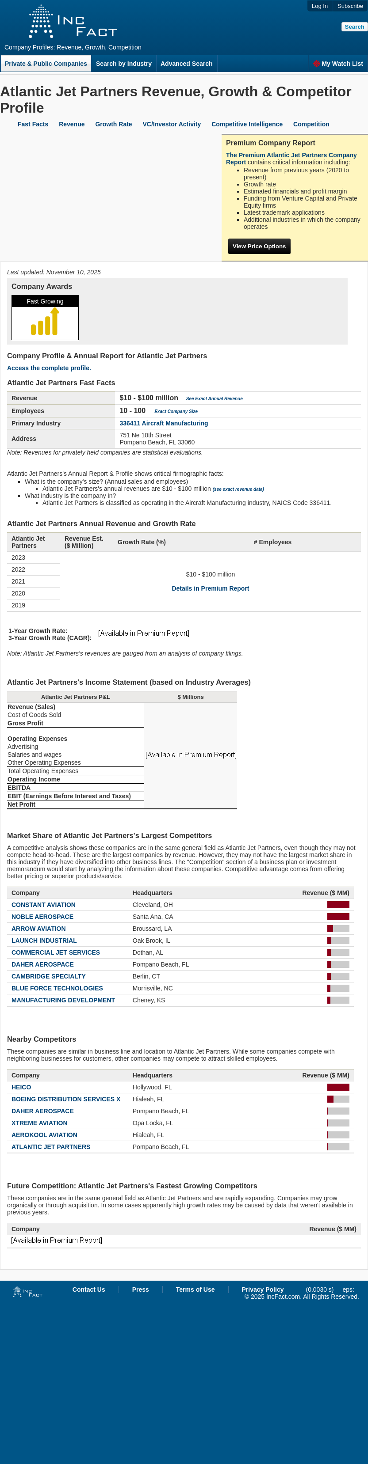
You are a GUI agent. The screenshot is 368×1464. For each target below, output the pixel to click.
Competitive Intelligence (247, 124)
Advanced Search (187, 63)
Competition (311, 124)
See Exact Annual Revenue (214, 398)
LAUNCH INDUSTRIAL (44, 940)
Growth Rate (113, 124)
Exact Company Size (176, 411)
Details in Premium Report (210, 588)
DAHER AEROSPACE (43, 964)
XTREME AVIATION (40, 1122)
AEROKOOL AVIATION (44, 1134)
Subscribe (350, 6)
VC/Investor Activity (172, 124)
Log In (320, 6)
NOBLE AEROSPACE (42, 916)
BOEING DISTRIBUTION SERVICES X (66, 1099)
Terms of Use (195, 1289)
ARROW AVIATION (39, 928)
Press (140, 1289)
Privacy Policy (263, 1289)
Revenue (71, 124)
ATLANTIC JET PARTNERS (51, 1146)
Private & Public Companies (46, 63)
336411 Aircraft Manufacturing (163, 423)
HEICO (21, 1087)
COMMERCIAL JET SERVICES (56, 952)
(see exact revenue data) (238, 489)
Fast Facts (33, 124)
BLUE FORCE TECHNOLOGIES (57, 988)
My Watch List (338, 63)
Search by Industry (124, 63)
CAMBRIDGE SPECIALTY (49, 976)
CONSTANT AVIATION (44, 904)
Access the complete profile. (49, 368)
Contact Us (89, 1289)
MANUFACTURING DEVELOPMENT (63, 1000)
